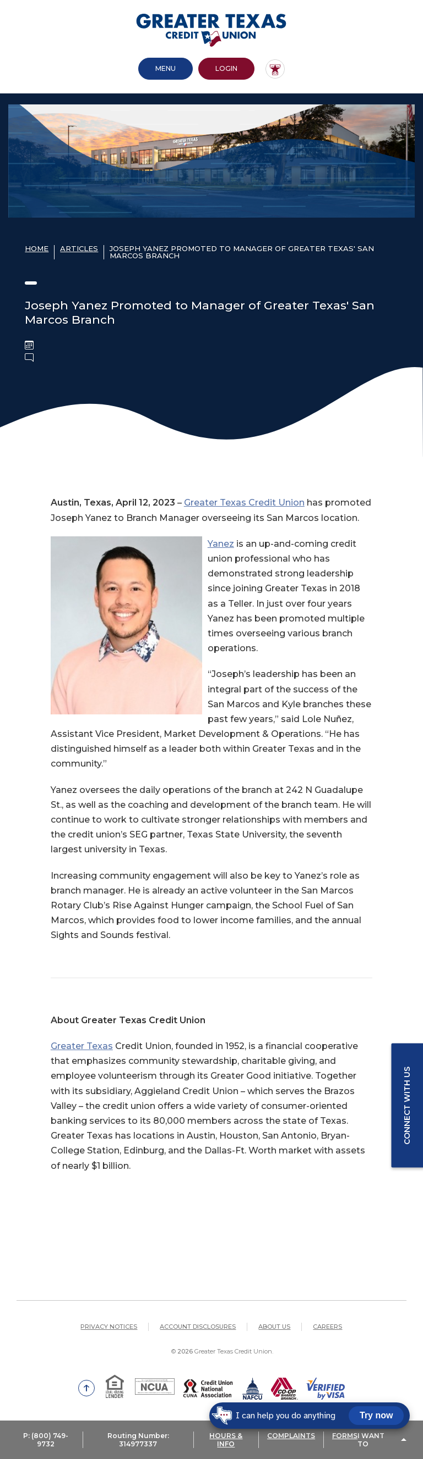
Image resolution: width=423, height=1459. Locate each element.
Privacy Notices (108, 1326)
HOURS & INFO (225, 1440)
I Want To (370, 1440)
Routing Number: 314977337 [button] (138, 1440)
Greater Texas (82, 1046)
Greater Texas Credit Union (244, 502)
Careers (327, 1326)
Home (36, 248)
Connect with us (407, 1105)
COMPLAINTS (291, 1436)
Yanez (221, 544)
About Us (274, 1326)
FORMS (344, 1436)
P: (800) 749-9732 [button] (45, 1440)
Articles (79, 248)
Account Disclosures (198, 1326)
